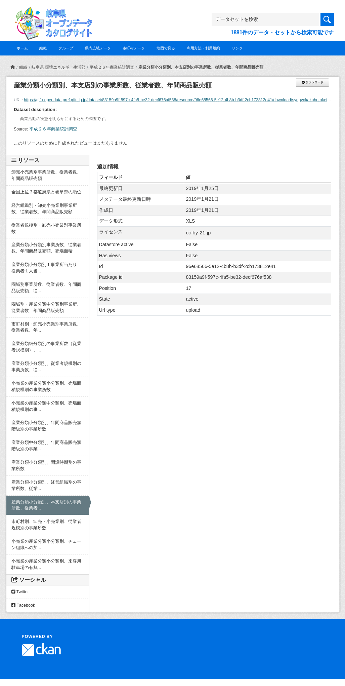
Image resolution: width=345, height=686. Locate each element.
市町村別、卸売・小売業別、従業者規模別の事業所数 (46, 524)
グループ (65, 48)
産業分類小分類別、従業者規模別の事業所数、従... (46, 366)
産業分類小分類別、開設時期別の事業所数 (46, 465)
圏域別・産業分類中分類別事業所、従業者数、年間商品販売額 (46, 307)
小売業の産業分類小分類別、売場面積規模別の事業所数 (46, 386)
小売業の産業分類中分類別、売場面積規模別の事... (46, 406)
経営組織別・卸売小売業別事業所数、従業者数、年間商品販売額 (44, 208)
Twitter (20, 591)
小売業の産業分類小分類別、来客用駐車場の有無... (46, 564)
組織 (43, 48)
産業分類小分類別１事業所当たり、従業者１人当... (46, 267)
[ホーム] (12, 67)
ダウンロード (313, 82)
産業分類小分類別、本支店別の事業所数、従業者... (46, 505)
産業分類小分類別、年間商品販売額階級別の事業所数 (46, 425)
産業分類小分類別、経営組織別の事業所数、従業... (46, 485)
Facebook (23, 605)
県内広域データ (98, 48)
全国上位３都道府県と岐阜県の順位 (46, 192)
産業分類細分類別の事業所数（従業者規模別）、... (46, 346)
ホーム (22, 48)
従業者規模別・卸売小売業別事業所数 (46, 228)
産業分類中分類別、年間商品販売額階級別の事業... (46, 445)
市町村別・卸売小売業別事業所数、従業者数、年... (46, 327)
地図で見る (166, 48)
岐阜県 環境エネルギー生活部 (58, 67)
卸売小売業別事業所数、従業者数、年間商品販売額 (46, 175)
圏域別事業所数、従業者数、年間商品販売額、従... (46, 287)
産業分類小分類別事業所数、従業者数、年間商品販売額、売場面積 (46, 248)
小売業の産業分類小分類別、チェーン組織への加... (46, 544)
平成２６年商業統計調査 (112, 67)
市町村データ (134, 48)
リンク (237, 48)
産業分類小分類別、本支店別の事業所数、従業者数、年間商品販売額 (200, 67)
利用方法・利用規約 (203, 48)
